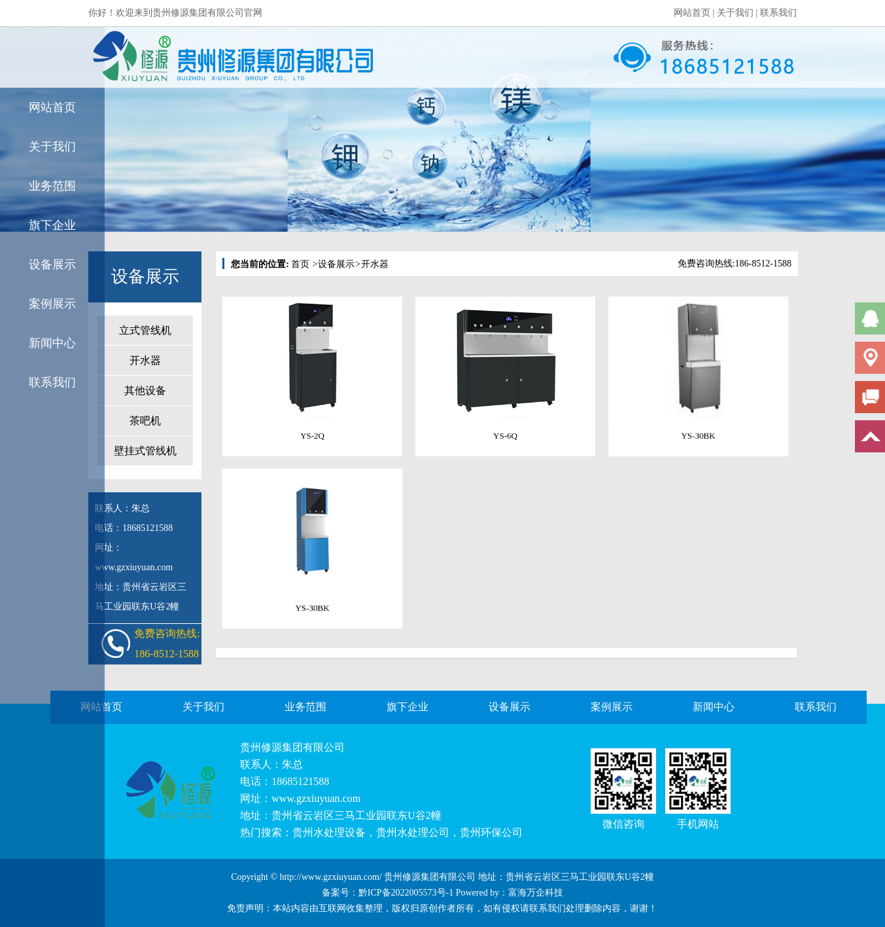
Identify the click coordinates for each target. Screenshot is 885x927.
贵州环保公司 (491, 832)
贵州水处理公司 (412, 832)
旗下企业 (52, 225)
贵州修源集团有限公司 (292, 747)
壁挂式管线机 (145, 450)
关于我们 (735, 13)
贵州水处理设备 (329, 832)
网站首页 (692, 13)
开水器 (145, 360)
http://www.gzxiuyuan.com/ (331, 877)
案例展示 (52, 303)
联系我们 (778, 13)
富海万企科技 (535, 893)
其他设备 (145, 390)
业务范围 (52, 185)
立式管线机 (145, 330)
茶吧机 (145, 420)
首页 (300, 264)
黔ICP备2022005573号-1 (405, 893)
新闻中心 (52, 343)
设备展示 (52, 264)
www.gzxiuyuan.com (315, 798)
